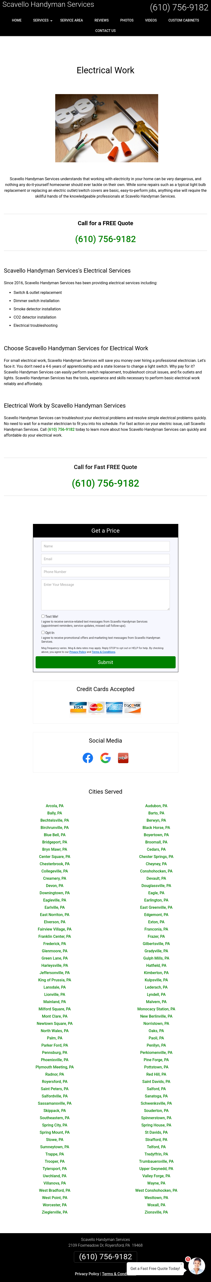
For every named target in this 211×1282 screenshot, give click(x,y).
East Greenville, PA (156, 887)
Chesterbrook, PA (55, 843)
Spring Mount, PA (55, 1112)
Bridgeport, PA (54, 821)
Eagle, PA (156, 872)
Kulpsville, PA (156, 959)
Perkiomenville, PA (156, 1032)
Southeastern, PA (55, 1097)
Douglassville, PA (156, 865)
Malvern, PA (156, 981)
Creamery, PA (54, 858)
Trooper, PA (55, 1141)
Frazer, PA (156, 916)
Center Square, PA (54, 836)
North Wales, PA (55, 1010)
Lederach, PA (156, 966)
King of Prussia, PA (54, 959)
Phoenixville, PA (55, 1039)
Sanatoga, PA (156, 1075)
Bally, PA (54, 792)
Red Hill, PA (156, 1053)
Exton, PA (156, 901)
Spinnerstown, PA (156, 1097)
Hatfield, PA (156, 945)
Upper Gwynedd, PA (156, 1148)
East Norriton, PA (54, 894)
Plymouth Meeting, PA (55, 1046)
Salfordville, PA (55, 1075)
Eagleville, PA (54, 879)
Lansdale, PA (55, 966)
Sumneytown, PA (54, 1126)
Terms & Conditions (103, 631)
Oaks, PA (156, 1010)
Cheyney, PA (156, 843)
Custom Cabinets (183, 20)
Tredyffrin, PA (156, 1133)
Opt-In (49, 612)
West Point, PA (54, 1177)
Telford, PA (156, 1126)
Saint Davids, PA (156, 1061)
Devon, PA (54, 865)
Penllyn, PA (156, 1024)
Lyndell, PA (156, 974)
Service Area (71, 20)
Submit (105, 642)
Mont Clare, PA (55, 995)
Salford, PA (156, 1068)
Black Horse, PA (156, 807)
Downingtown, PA (54, 872)
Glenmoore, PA (55, 930)
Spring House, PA (156, 1104)
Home (17, 20)
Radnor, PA (54, 1053)
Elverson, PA (54, 901)
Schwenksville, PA (156, 1083)
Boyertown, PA (156, 814)
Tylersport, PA (55, 1148)
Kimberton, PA (156, 952)
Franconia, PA (156, 908)
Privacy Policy (78, 631)
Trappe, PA (54, 1133)
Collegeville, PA (54, 850)
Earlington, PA (156, 879)
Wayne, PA (156, 1162)
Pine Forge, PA (156, 1039)
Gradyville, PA (156, 930)
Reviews (101, 20)
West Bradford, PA (54, 1170)
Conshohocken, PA (156, 850)
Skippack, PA (54, 1090)
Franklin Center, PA (55, 916)
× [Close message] (181, 1264)
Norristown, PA (156, 1003)
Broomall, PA (156, 821)
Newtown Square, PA (55, 1003)
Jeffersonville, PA (54, 952)
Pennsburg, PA (54, 1032)
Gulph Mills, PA (156, 937)
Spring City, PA (54, 1104)
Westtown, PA (156, 1177)
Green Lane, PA (55, 937)
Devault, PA (156, 858)
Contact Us (105, 31)
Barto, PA (156, 792)
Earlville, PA (55, 887)
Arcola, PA (54, 785)
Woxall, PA (156, 1184)
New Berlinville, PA (156, 995)
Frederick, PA (54, 923)
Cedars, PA (156, 829)
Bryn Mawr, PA (54, 829)
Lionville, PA (54, 974)
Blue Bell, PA (55, 814)
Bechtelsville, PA (54, 800)
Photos (127, 20)
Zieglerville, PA (55, 1191)
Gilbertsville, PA (156, 923)
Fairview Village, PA (55, 908)
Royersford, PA (55, 1061)
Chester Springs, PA (156, 836)
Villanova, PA (54, 1162)
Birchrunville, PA (55, 807)
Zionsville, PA (156, 1191)
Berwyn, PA (156, 800)
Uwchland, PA (54, 1155)
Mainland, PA (54, 981)
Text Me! (51, 596)
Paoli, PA (156, 1017)
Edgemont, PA (156, 894)
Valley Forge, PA (156, 1155)
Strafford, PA (156, 1119)
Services (43, 22)
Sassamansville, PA (54, 1083)
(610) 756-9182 (179, 7)
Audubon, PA (156, 785)
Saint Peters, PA (55, 1068)
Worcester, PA (55, 1184)
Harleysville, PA (54, 945)
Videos (151, 20)
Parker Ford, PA (54, 1024)
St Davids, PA (156, 1112)
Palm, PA (55, 1017)
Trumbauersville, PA (156, 1141)
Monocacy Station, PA (156, 988)
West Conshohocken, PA (156, 1170)
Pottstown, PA (156, 1046)
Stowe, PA (54, 1119)
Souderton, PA (156, 1090)
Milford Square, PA (55, 988)
